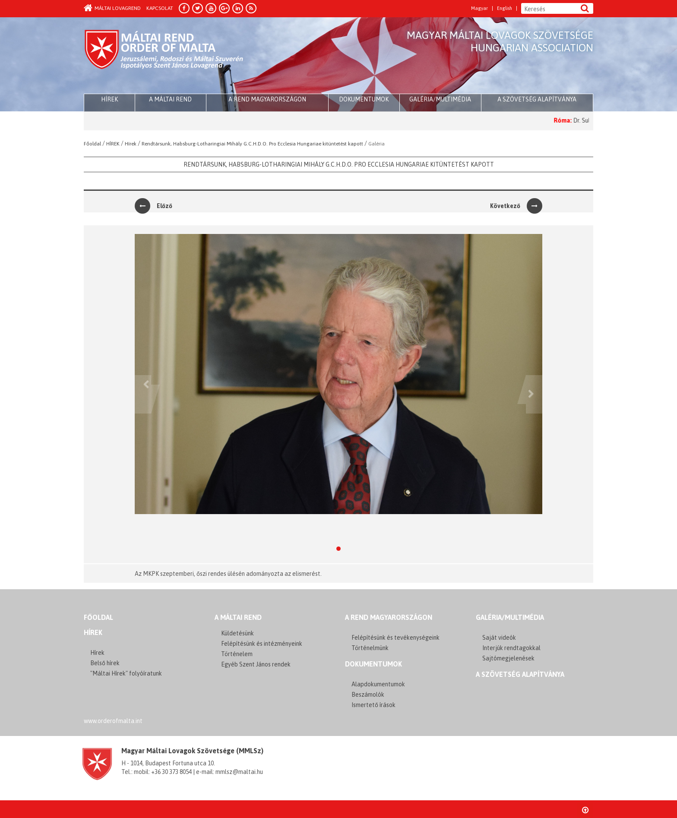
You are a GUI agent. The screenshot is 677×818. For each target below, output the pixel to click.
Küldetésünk (237, 633)
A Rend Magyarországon (267, 99)
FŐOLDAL (98, 617)
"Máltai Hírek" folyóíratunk (126, 673)
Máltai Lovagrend (112, 8)
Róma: (569, 120)
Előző (153, 206)
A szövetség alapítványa (536, 99)
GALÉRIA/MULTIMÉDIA (510, 617)
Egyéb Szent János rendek (256, 664)
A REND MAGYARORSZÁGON (388, 617)
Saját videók (499, 637)
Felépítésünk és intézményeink (261, 643)
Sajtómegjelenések (508, 658)
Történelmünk (370, 647)
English (504, 8)
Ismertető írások (373, 704)
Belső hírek (105, 663)
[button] (143, 394)
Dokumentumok (364, 99)
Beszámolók (367, 694)
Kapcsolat (159, 8)
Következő (516, 206)
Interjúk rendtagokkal (511, 647)
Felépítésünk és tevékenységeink (395, 637)
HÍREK (109, 99)
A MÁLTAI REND (238, 617)
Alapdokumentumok (378, 684)
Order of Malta (164, 56)
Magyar (479, 8)
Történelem (237, 654)
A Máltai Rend (170, 99)
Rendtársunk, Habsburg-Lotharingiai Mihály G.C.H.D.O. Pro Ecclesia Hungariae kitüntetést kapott (338, 164)
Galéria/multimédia (440, 99)
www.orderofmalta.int (113, 720)
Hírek (93, 632)
